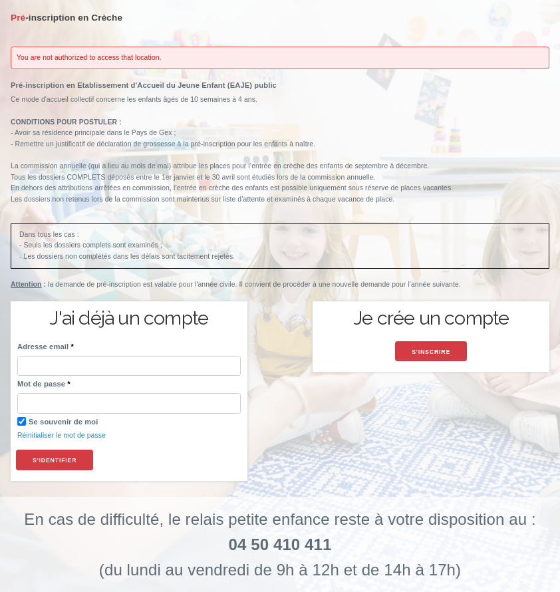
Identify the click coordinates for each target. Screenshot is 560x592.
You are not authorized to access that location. (89, 57)
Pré (66, 18)
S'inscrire (431, 352)
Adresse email (43, 347)
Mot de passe (41, 384)
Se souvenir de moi (57, 421)
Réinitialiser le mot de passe (61, 435)
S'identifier (54, 460)
